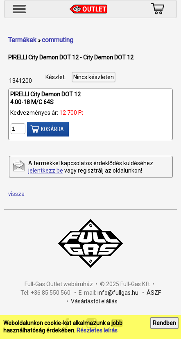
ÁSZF (154, 292)
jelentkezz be (45, 170)
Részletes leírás (97, 330)
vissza (16, 194)
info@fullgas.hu (117, 292)
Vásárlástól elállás (94, 301)
